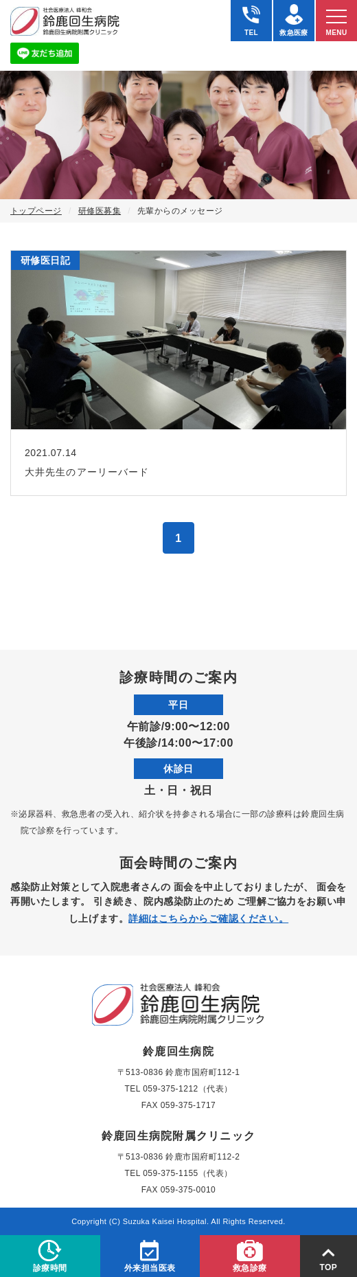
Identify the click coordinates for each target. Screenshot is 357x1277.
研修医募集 (99, 211)
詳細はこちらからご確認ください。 (208, 918)
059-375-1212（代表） (187, 1089)
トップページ (36, 211)
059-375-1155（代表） (187, 1173)
